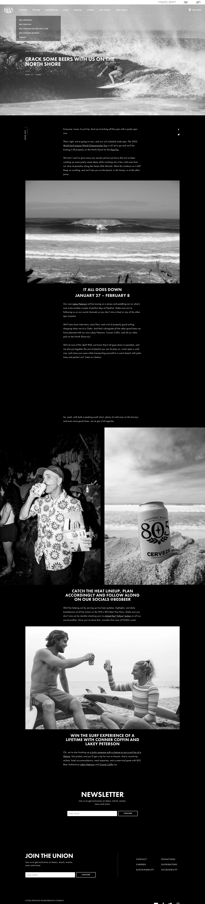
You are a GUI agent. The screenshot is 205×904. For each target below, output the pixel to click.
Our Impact (104, 10)
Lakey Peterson (80, 303)
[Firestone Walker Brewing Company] (167, 2)
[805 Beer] (186, 2)
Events (90, 10)
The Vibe (36, 10)
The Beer (23, 10)
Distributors (169, 864)
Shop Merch (122, 10)
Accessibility (169, 869)
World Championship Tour (95, 145)
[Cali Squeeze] (198, 2)
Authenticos (51, 10)
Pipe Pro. (115, 149)
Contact (141, 859)
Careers (141, 864)
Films (66, 10)
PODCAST (78, 10)
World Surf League (72, 145)
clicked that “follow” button (117, 615)
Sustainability (145, 869)
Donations (168, 859)
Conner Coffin (106, 764)
